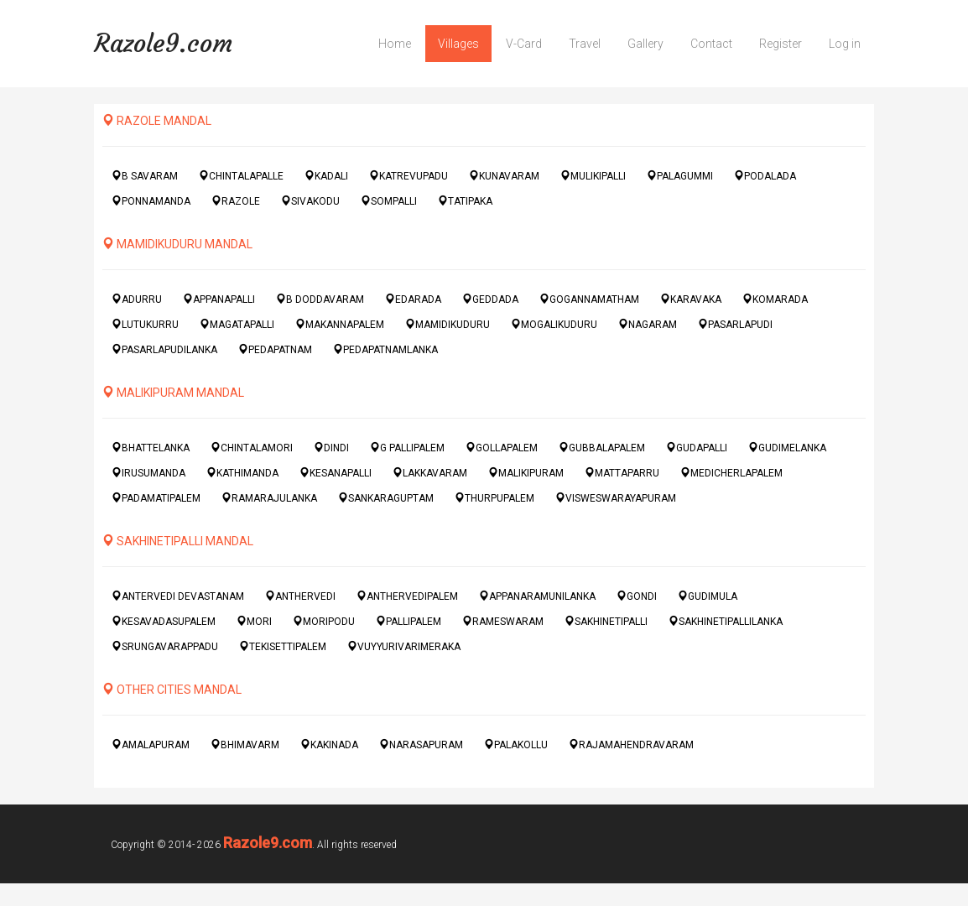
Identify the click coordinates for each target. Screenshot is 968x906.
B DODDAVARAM (320, 299)
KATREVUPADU (408, 175)
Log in (845, 43)
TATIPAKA (465, 201)
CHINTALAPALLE (241, 175)
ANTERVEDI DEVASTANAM (178, 596)
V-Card (524, 43)
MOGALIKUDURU (554, 324)
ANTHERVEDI (300, 596)
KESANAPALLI (335, 472)
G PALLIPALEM (407, 447)
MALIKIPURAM (526, 472)
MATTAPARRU (622, 472)
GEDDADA (490, 299)
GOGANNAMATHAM (589, 299)
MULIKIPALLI (593, 175)
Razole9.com (163, 43)
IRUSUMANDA (148, 472)
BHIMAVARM (245, 744)
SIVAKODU (310, 201)
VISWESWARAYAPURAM (615, 498)
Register (780, 43)
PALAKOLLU (516, 744)
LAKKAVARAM (430, 472)
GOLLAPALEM (502, 447)
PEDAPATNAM (275, 349)
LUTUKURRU (145, 324)
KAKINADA (329, 744)
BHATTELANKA (151, 447)
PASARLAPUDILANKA (164, 349)
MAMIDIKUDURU (447, 324)
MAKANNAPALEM (339, 324)
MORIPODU (324, 621)
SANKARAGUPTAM (386, 498)
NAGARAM (647, 324)
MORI (254, 621)
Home (394, 43)
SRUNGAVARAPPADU (165, 646)
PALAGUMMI (680, 175)
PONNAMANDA (151, 201)
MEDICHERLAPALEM (731, 472)
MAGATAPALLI (237, 324)
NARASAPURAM (421, 744)
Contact (711, 43)
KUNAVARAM (504, 175)
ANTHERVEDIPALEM (407, 596)
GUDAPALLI (696, 447)
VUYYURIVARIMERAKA (404, 646)
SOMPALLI (389, 201)
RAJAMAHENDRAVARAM (631, 744)
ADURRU (137, 299)
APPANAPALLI (219, 299)
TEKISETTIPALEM (282, 646)
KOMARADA (775, 299)
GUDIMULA (707, 596)
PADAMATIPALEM (156, 498)
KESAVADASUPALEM (164, 621)
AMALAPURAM (151, 744)
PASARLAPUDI (735, 324)
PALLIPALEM (408, 621)
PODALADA (765, 175)
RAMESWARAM (503, 621)
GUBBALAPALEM (602, 447)
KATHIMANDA (242, 472)
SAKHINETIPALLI (606, 621)
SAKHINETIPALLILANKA (726, 621)
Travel (585, 43)
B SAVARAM (145, 175)
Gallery (645, 43)
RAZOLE (235, 201)
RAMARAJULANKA (269, 498)
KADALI (326, 175)
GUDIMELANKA (787, 447)
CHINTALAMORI (252, 447)
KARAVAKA (690, 299)
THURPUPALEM (494, 498)
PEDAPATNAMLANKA (385, 349)
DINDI (331, 447)
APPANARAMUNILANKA (537, 596)
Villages (458, 43)
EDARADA (413, 299)
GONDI (637, 596)
